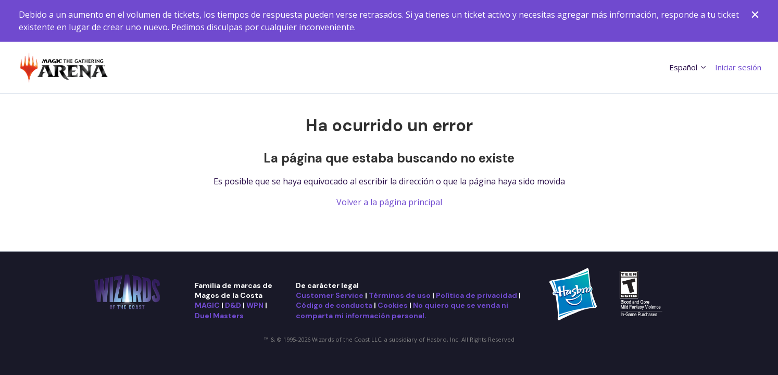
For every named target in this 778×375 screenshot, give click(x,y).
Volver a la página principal (389, 202)
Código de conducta (334, 305)
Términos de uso (400, 295)
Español (688, 67)
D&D (233, 305)
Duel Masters (219, 315)
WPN (254, 305)
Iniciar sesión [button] (738, 67)
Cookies (393, 305)
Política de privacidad (476, 295)
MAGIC (207, 305)
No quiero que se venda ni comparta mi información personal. (402, 310)
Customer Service (329, 295)
